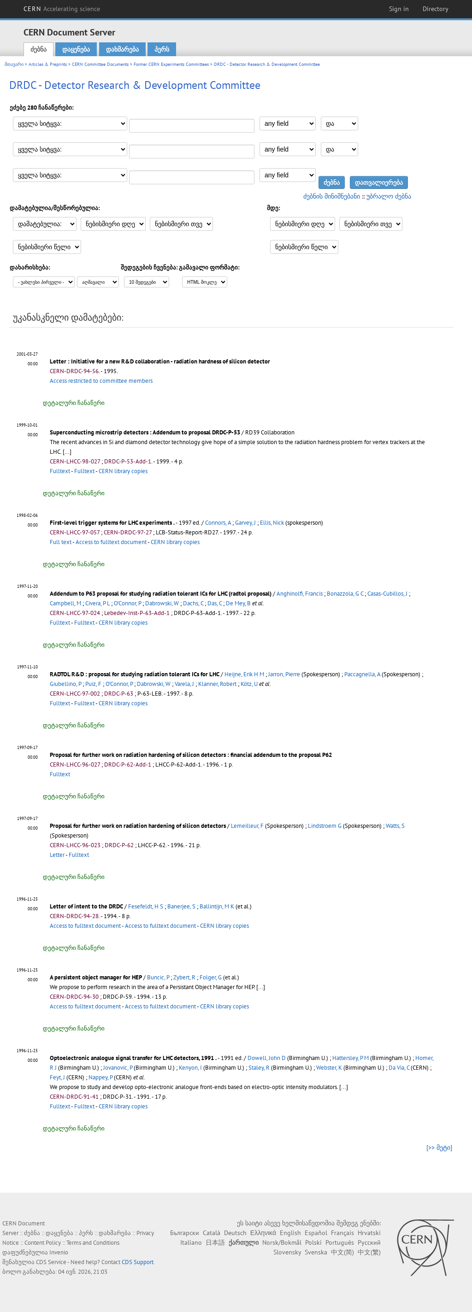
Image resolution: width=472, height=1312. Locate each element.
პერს (161, 49)
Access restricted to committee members (101, 381)
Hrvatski (369, 1233)
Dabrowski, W (162, 603)
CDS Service (51, 1262)
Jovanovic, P (117, 1068)
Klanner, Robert (217, 684)
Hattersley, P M (350, 1058)
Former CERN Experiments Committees (171, 64)
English (290, 1233)
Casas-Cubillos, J (387, 593)
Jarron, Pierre (284, 674)
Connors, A (218, 523)
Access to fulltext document (111, 542)
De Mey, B (238, 603)
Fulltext (60, 471)
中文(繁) (369, 1252)
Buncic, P (158, 977)
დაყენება (76, 49)
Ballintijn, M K (217, 906)
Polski (313, 1242)
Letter (57, 855)
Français (342, 1233)
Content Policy (42, 1243)
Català (211, 1233)
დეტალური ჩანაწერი (74, 403)
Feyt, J (57, 1077)
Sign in (399, 9)
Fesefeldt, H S (145, 906)
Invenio (58, 1252)
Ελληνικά (263, 1233)
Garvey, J (245, 523)
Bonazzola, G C (345, 593)
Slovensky (287, 1252)
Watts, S (395, 826)
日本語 (215, 1242)
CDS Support (137, 1262)
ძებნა (38, 49)
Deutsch (235, 1233)
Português (339, 1242)
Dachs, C (193, 603)
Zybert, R (184, 977)
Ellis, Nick (272, 523)
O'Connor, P (127, 603)
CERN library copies (123, 471)
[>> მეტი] (439, 1147)
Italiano (191, 1242)
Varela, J (184, 684)
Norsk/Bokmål (281, 1242)
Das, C (214, 603)
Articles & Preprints (48, 64)
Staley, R (259, 1068)
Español (316, 1233)
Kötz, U (249, 684)
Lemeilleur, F (247, 826)
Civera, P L (97, 603)
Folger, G (211, 977)
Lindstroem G (325, 826)
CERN (62, 9)
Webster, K (329, 1068)
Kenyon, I (190, 1068)
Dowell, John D (267, 1058)
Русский (369, 1242)
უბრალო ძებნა (388, 196)
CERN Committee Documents (100, 64)
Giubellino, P (65, 684)
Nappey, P (100, 1077)
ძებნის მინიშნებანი (331, 196)
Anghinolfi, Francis (300, 593)
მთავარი (14, 64)
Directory (435, 9)
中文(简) (342, 1252)
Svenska (316, 1252)
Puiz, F (93, 684)
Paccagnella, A (362, 674)
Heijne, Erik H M (244, 674)
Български (184, 1233)
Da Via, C (399, 1068)
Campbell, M (65, 603)
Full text (60, 542)
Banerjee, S (181, 906)
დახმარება (122, 49)
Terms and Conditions (92, 1243)
